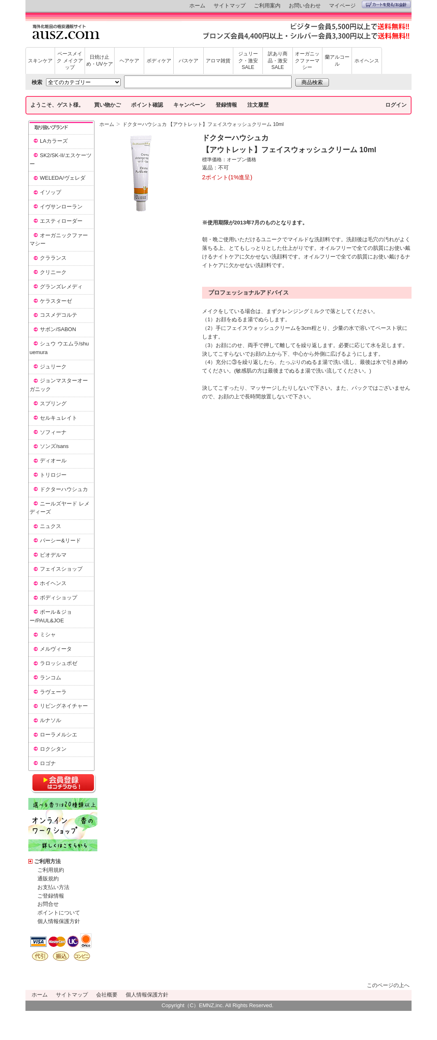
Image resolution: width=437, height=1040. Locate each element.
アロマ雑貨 (218, 61)
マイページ (342, 5)
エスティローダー (61, 221)
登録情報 (226, 105)
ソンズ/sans (54, 446)
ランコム (50, 677)
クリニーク (53, 272)
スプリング (53, 403)
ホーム (197, 5)
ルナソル (50, 720)
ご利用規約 (50, 870)
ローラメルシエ (58, 734)
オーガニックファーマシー (307, 61)
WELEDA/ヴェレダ (62, 178)
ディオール (53, 460)
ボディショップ (58, 597)
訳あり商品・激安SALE (278, 61)
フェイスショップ (61, 569)
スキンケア (40, 61)
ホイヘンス (366, 61)
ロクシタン (53, 749)
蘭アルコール (337, 60)
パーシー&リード (60, 540)
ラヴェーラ (53, 692)
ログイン (396, 105)
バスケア (188, 61)
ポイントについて (58, 913)
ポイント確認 (147, 105)
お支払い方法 (53, 887)
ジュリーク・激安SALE (248, 61)
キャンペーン (189, 105)
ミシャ (48, 634)
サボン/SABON (58, 329)
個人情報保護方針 (58, 921)
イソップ (50, 192)
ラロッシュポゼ (58, 663)
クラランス (53, 258)
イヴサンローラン (61, 206)
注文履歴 (258, 105)
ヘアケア (129, 61)
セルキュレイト (58, 418)
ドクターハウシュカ (64, 489)
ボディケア (159, 61)
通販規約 (48, 878)
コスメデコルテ (58, 315)
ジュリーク (53, 366)
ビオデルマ (53, 555)
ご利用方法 (47, 861)
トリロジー (53, 475)
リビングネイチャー (64, 706)
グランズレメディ (61, 286)
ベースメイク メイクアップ (70, 61)
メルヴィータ (56, 649)
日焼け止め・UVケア (99, 60)
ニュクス (50, 526)
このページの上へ (388, 985)
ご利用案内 (267, 5)
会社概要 (106, 995)
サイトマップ (230, 5)
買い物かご (107, 105)
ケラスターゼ (56, 301)
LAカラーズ (54, 141)
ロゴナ (48, 763)
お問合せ (48, 904)
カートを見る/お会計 (386, 4)
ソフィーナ (53, 432)
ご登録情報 (50, 896)
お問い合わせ (305, 5)
